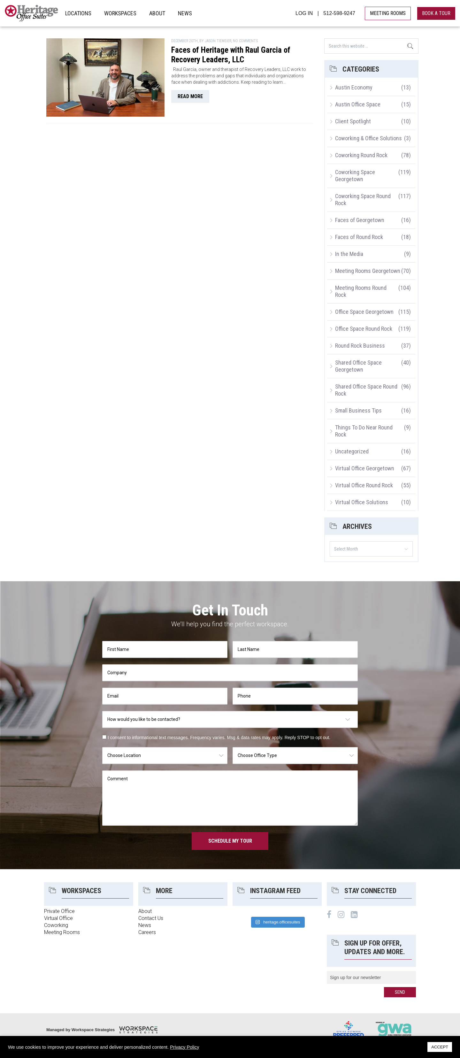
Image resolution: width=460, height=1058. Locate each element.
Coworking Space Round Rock (363, 199)
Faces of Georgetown (359, 220)
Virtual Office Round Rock (364, 485)
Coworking (56, 925)
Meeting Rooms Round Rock (361, 291)
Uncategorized (352, 451)
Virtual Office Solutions (361, 502)
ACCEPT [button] (439, 1047)
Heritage (32, 13)
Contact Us (150, 918)
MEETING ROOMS (388, 13)
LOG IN (304, 13)
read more (190, 96)
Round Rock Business (360, 345)
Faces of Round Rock (359, 237)
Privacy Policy (184, 1047)
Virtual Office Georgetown (364, 468)
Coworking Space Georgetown (355, 175)
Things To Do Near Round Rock (364, 431)
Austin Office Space (357, 104)
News (144, 925)
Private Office (59, 911)
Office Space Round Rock (363, 328)
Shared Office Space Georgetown (358, 366)
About (145, 911)
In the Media (349, 254)
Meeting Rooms (62, 932)
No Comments (245, 41)
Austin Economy (353, 87)
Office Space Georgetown (364, 311)
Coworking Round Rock (361, 155)
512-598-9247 (339, 13)
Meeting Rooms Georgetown (367, 270)
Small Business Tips (358, 410)
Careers (147, 932)
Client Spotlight (353, 121)
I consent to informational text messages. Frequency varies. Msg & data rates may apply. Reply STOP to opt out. (219, 737)
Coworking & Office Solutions (368, 138)
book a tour (436, 13)
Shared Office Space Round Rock (366, 390)
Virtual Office (58, 918)
